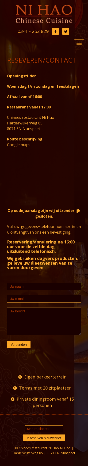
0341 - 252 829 (33, 31)
